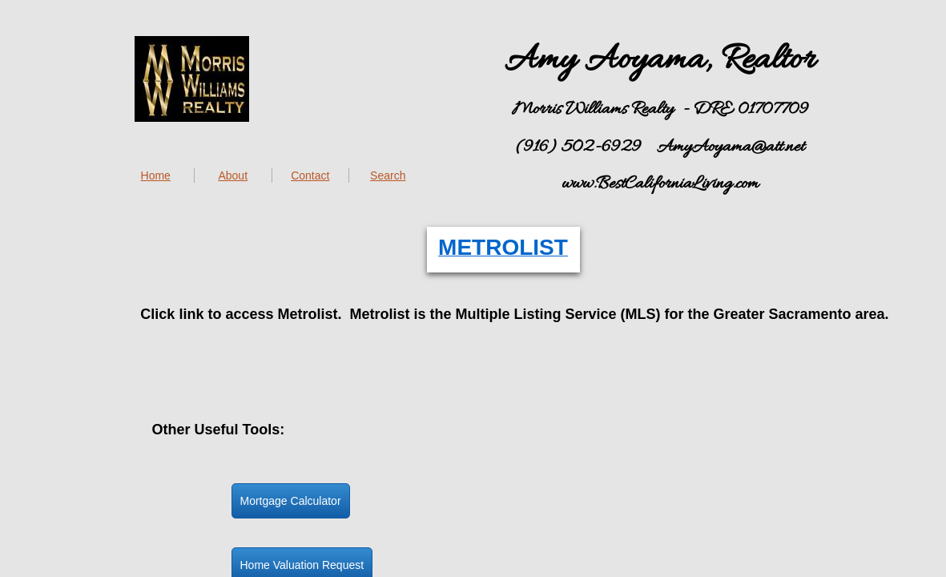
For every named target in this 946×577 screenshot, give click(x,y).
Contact (310, 175)
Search (387, 175)
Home (156, 175)
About (233, 175)
